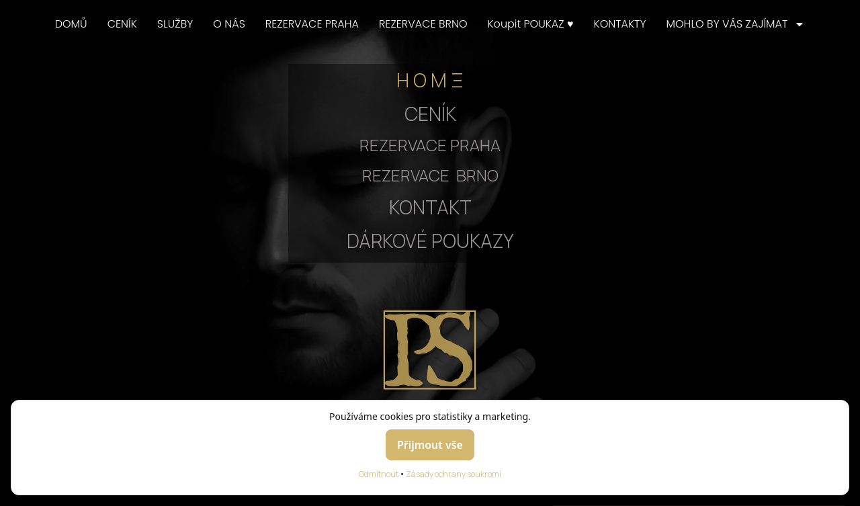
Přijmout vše (430, 444)
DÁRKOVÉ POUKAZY (430, 240)
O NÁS (229, 24)
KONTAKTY (620, 24)
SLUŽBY (175, 24)
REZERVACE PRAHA (312, 24)
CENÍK (122, 24)
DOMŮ (71, 24)
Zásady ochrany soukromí (453, 474)
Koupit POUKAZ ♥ (531, 24)
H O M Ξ (430, 80)
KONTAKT (430, 207)
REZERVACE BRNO (423, 24)
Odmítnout (378, 474)
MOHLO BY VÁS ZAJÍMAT (735, 24)
